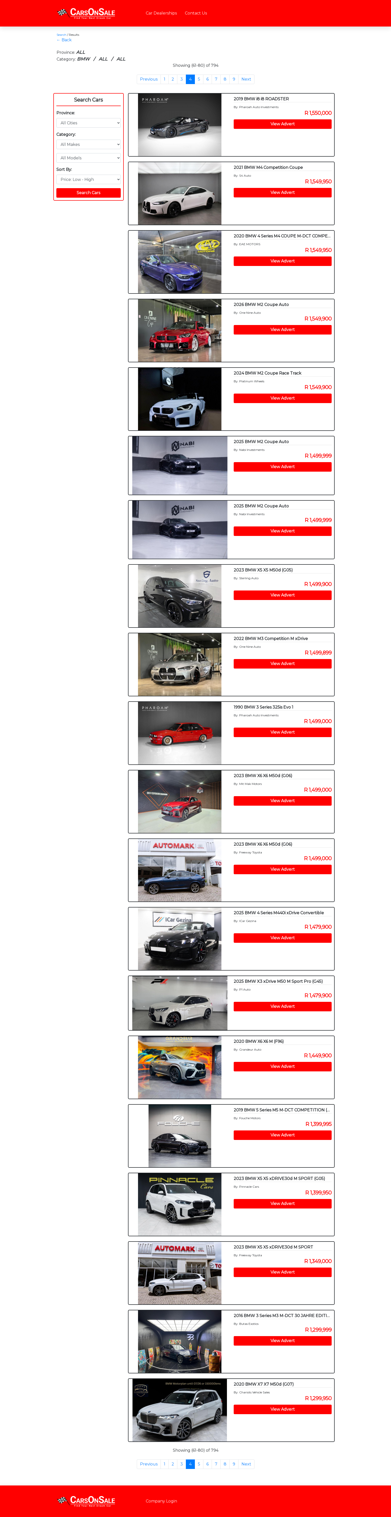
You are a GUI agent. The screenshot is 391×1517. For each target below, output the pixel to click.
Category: (66, 134)
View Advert (283, 124)
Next (246, 79)
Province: (65, 113)
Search (61, 35)
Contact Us (196, 13)
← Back (64, 40)
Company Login (161, 1501)
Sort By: (64, 169)
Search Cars (88, 100)
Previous (149, 79)
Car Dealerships (161, 13)
